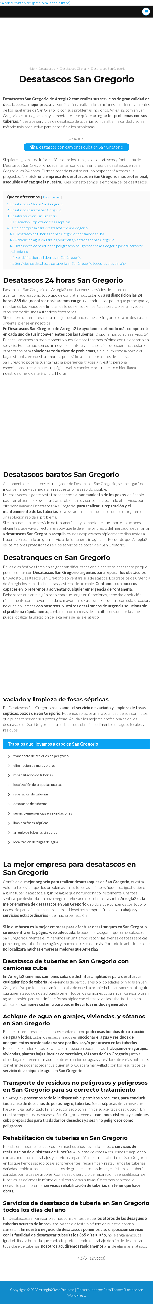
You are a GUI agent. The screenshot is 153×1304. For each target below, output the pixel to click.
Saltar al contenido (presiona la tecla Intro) (35, 2)
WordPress (76, 1295)
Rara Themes (113, 1289)
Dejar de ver (51, 197)
